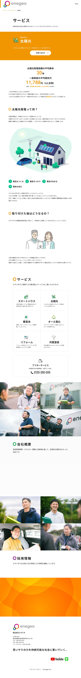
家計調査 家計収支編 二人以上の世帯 (39, 86)
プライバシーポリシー (35, 670)
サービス (12, 10)
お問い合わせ (40, 53)
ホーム (5, 10)
